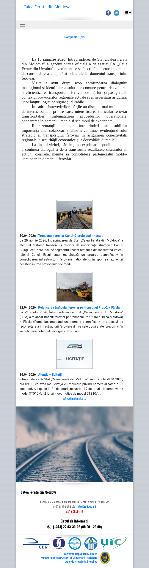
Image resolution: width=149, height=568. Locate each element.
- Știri (74, 37)
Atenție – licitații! (50, 375)
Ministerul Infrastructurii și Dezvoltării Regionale (69, 557)
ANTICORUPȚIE (74, 511)
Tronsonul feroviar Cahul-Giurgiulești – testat (70, 236)
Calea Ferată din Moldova (47, 6)
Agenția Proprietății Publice (81, 561)
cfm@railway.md (86, 506)
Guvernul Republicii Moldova (80, 553)
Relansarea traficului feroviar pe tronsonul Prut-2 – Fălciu (79, 307)
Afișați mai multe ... (74, 398)
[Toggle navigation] (22, 24)
